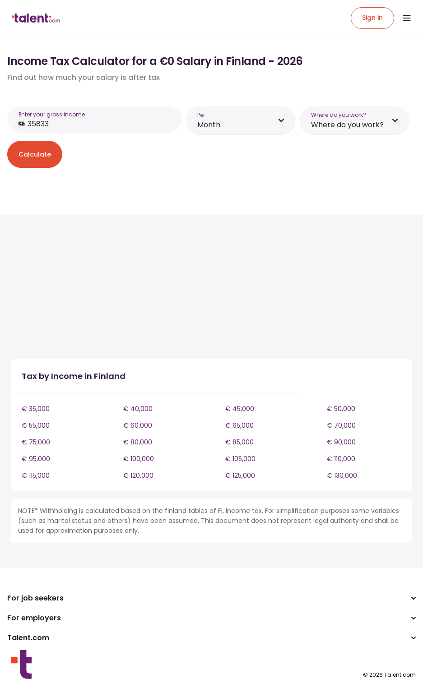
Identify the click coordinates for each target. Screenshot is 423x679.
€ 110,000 (341, 458)
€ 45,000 (239, 408)
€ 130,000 (342, 475)
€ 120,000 (138, 475)
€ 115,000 (36, 475)
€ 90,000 (341, 442)
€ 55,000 (36, 425)
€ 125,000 (240, 475)
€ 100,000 (138, 458)
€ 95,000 (36, 458)
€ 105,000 (240, 458)
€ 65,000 (239, 425)
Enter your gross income (52, 114)
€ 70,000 (341, 425)
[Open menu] (406, 18)
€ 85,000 (239, 442)
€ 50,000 (341, 408)
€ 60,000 (137, 425)
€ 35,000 (36, 408)
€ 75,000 (36, 442)
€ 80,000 (137, 442)
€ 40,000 (138, 408)
